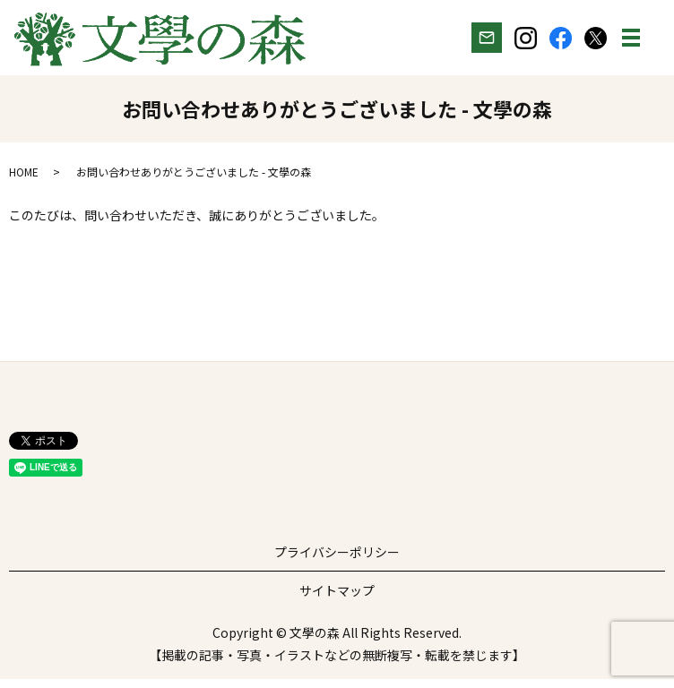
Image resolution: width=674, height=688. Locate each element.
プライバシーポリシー (337, 561)
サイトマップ (337, 599)
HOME (24, 180)
